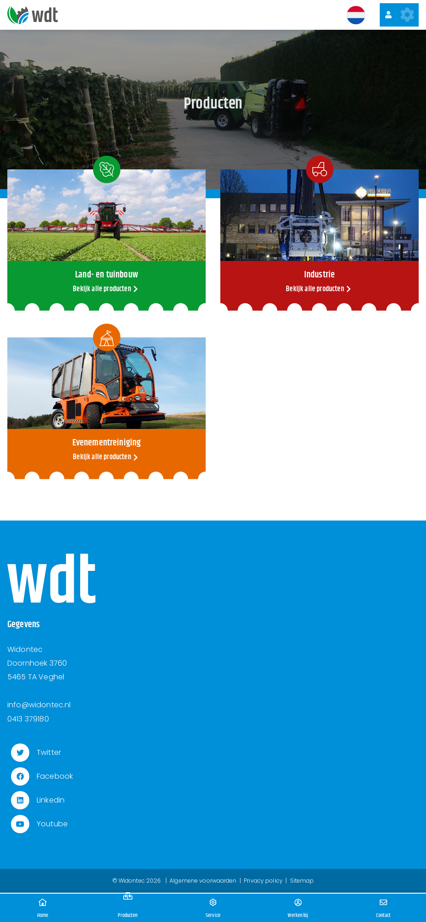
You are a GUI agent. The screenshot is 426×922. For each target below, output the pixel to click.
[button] (356, 15)
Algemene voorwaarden (202, 880)
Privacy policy (263, 880)
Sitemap (302, 880)
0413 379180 (28, 719)
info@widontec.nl (39, 705)
